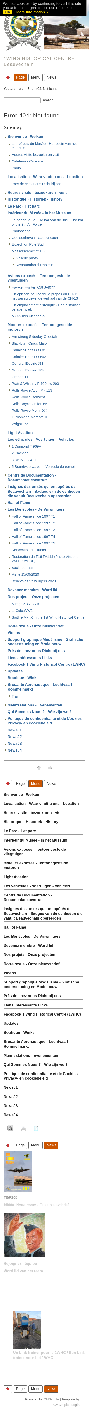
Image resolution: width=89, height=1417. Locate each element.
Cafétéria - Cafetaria (28, 161)
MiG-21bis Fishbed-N (28, 316)
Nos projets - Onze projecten (33, 597)
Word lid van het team (23, 1271)
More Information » (32, 12)
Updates (15, 671)
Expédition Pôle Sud (28, 244)
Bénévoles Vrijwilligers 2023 (34, 581)
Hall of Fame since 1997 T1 (33, 516)
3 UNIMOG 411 (24, 460)
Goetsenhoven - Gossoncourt (35, 238)
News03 (15, 743)
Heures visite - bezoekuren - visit (37, 193)
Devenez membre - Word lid (32, 590)
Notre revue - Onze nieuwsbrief (36, 626)
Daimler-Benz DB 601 (29, 350)
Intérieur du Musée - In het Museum (39, 213)
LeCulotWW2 (22, 610)
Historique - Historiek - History (35, 199)
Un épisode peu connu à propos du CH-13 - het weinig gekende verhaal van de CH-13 (46, 296)
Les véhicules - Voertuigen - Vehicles (41, 439)
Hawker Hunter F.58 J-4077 (33, 287)
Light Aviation (20, 433)
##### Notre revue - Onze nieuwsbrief (36, 1205)
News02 (15, 737)
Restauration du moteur (34, 265)
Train (16, 696)
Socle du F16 (22, 568)
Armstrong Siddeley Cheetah (34, 337)
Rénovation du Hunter (29, 550)
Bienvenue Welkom (26, 136)
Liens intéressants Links (30, 658)
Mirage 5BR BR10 (26, 604)
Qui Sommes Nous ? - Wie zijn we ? (40, 712)
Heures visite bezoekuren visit (35, 154)
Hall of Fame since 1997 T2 (33, 523)
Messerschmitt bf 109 (29, 251)
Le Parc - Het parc (24, 206)
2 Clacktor (20, 453)
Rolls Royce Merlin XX (29, 410)
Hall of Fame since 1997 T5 (33, 543)
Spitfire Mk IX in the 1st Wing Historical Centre (48, 617)
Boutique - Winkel (24, 678)
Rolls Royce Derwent (28, 397)
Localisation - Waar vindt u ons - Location (45, 177)
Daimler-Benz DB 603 (29, 357)
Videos (14, 633)
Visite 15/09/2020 (25, 574)
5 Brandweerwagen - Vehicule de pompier (45, 466)
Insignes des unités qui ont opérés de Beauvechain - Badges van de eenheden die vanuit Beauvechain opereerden (44, 491)
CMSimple (51, 1399)
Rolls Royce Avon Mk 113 (32, 390)
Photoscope (21, 231)
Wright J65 (20, 424)
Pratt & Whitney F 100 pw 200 (35, 384)
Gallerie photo (27, 258)
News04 (15, 750)
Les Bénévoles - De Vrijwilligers (36, 509)
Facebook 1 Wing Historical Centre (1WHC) (46, 664)
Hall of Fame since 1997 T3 (33, 530)
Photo (16, 168)
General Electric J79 (28, 370)
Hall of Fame (19, 503)
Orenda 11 (20, 377)
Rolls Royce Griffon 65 (29, 404)
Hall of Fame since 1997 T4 (33, 536)
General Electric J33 (28, 363)
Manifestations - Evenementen (35, 705)
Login (75, 1405)
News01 (15, 730)
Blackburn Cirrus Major (30, 343)
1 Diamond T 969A (26, 446)
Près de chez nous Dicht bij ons (36, 184)
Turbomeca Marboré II (29, 417)
